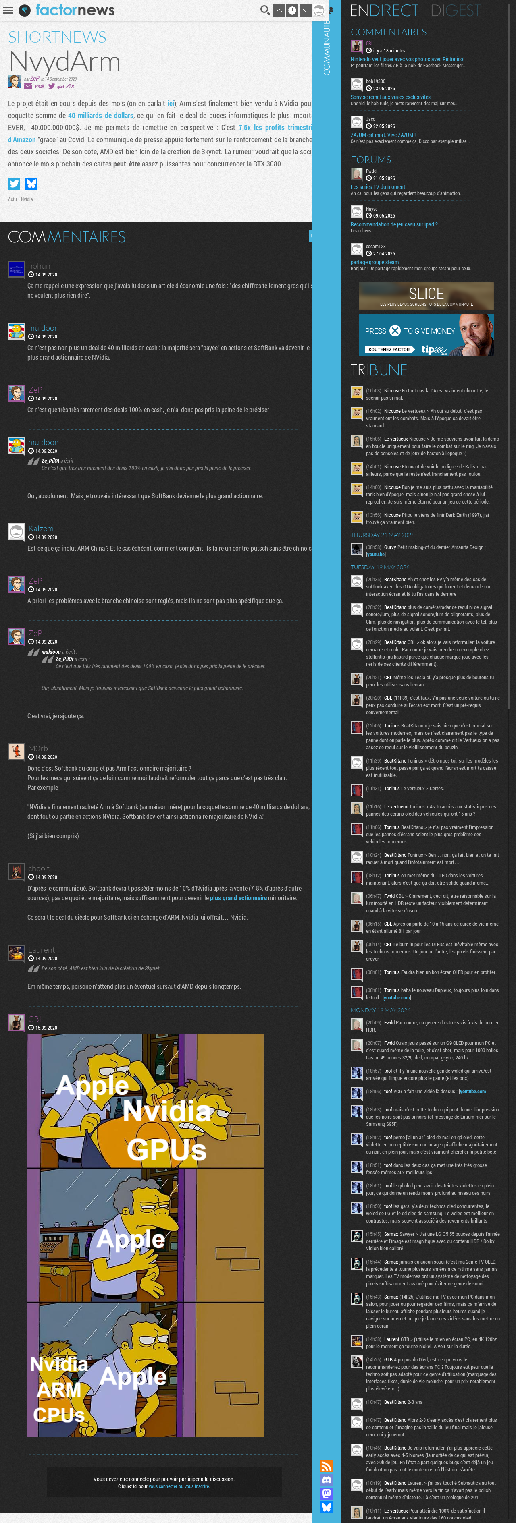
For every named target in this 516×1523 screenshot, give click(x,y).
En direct (394, 10)
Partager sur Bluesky (31, 184)
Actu (12, 199)
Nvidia (27, 199)
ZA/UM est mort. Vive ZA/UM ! (393, 134)
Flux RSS (337, 1466)
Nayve (381, 208)
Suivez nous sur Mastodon (337, 1494)
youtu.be (386, 561)
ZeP (35, 78)
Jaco (380, 118)
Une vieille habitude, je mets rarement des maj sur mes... (414, 102)
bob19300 (385, 80)
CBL (380, 42)
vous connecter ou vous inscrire (176, 1495)
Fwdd (381, 170)
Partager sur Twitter (14, 184)
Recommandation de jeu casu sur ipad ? (404, 224)
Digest (466, 10)
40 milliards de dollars (98, 115)
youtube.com (418, 1013)
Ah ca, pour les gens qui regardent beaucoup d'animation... (417, 192)
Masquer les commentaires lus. (308, 236)
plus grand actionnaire (239, 907)
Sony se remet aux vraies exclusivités (401, 96)
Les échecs (371, 230)
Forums (381, 159)
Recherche (260, 10)
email (39, 86)
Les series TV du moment (388, 186)
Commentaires (399, 31)
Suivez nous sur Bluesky (337, 1507)
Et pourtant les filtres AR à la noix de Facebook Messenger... (418, 65)
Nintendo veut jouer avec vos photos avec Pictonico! (417, 59)
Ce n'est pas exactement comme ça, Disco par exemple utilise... (420, 140)
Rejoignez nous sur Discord (337, 1480)
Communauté (336, 722)
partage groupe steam (385, 262)
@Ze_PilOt (65, 86)
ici (167, 103)
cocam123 (386, 245)
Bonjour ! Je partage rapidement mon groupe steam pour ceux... (422, 268)
